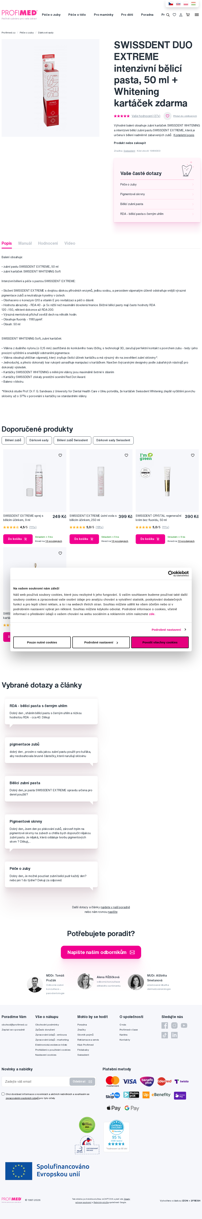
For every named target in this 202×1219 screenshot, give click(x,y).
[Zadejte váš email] (36, 1081)
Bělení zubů (13, 440)
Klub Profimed (85, 1044)
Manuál (25, 243)
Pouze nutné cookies (42, 642)
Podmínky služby (101, 1202)
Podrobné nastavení (166, 629)
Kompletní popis (184, 135)
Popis (7, 243)
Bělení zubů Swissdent (72, 440)
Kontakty (125, 1039)
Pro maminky (103, 14)
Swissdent (129, 150)
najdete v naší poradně (115, 907)
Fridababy (83, 1049)
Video (69, 243)
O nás (123, 1024)
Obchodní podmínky (47, 1024)
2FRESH (195, 1200)
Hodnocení (48, 243)
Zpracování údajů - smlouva (51, 1034)
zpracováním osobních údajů (22, 1098)
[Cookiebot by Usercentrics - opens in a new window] (171, 574)
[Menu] (197, 14)
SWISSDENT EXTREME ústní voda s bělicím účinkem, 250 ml (93, 517)
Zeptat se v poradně (13, 1029)
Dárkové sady (45, 32)
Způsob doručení (45, 1029)
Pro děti (127, 14)
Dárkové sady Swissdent (113, 440)
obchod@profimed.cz (14, 1024)
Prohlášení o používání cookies (52, 1049)
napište (112, 911)
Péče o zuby (51, 14)
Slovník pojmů (85, 1034)
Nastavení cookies (45, 1054)
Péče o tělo (77, 14)
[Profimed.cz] (20, 14)
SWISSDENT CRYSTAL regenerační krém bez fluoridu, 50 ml (158, 517)
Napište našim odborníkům (101, 952)
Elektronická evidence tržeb (51, 1044)
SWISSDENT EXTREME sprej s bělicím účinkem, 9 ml (23, 517)
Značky (81, 1029)
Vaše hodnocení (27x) (146, 116)
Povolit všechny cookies (159, 642)
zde (152, 614)
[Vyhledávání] (168, 14)
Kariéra (123, 1034)
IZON (185, 1200)
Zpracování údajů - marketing (52, 1039)
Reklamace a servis (88, 1039)
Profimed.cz (8, 32)
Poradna (147, 14)
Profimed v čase (129, 1029)
